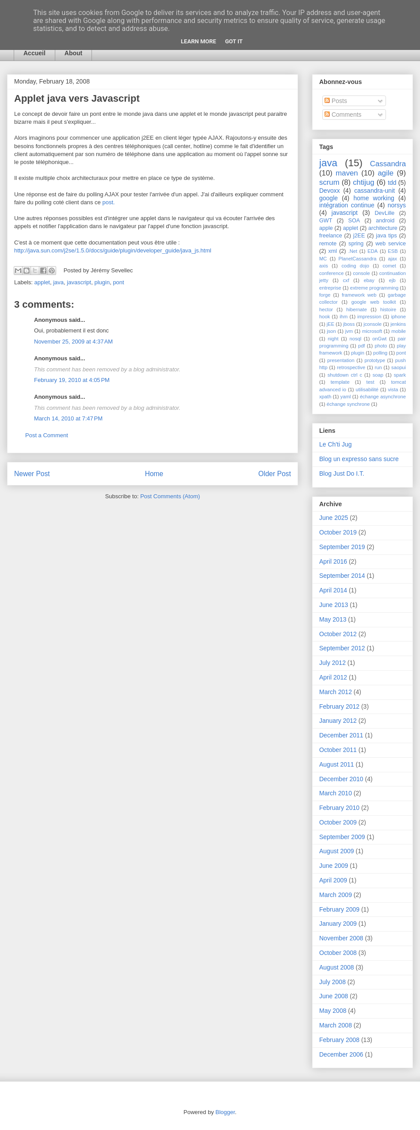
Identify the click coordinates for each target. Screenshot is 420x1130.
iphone (398, 316)
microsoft (372, 331)
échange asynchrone (383, 396)
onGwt (379, 338)
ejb (392, 280)
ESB (392, 251)
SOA (354, 221)
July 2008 (332, 981)
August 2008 (336, 967)
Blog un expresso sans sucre (359, 458)
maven (347, 173)
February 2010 (339, 807)
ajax (392, 258)
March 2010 (335, 793)
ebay (369, 280)
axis (323, 265)
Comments (343, 114)
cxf (346, 280)
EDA (372, 251)
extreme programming (374, 287)
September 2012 (342, 648)
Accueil (34, 53)
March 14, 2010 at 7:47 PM (68, 418)
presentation (341, 360)
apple (326, 228)
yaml (345, 396)
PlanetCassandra (358, 258)
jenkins (398, 324)
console (361, 273)
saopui (398, 367)
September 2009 (342, 836)
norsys (397, 205)
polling (380, 352)
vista (393, 389)
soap (378, 375)
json (331, 331)
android (385, 221)
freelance (330, 236)
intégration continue (346, 205)
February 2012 (339, 706)
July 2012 (332, 662)
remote (327, 244)
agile (385, 173)
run (378, 367)
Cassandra (388, 164)
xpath (325, 396)
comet (389, 265)
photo (380, 345)
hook (324, 316)
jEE (330, 324)
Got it (234, 41)
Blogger (225, 1112)
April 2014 (333, 590)
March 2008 (335, 1025)
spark (400, 375)
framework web (359, 295)
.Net (353, 251)
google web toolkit (373, 302)
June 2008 (333, 996)
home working (373, 198)
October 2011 (338, 749)
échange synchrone (348, 404)
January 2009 (338, 923)
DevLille (385, 213)
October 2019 (338, 532)
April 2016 (333, 561)
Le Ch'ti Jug (335, 444)
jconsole (372, 324)
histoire (388, 309)
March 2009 (335, 894)
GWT (325, 221)
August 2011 (336, 764)
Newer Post (32, 473)
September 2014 (342, 575)
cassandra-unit (374, 190)
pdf (361, 345)
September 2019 (342, 546)
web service (390, 244)
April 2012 (333, 677)
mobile (398, 331)
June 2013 (333, 604)
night (333, 338)
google (328, 198)
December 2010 (341, 779)
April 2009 (333, 880)
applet (42, 282)
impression (369, 316)
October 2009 (338, 822)
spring (355, 244)
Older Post (274, 473)
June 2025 (333, 517)
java (58, 282)
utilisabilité (366, 389)
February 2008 (339, 1039)
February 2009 (339, 909)
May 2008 (332, 1010)
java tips (386, 236)
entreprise (330, 287)
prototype (374, 360)
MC (323, 258)
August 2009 (336, 851)
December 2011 (341, 735)
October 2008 (338, 952)
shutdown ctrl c (345, 375)
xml (332, 251)
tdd (392, 182)
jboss (349, 324)
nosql (355, 338)
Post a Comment (46, 435)
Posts (336, 100)
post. (108, 202)
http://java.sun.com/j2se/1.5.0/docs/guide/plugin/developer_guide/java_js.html (112, 250)
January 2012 (338, 720)
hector (326, 309)
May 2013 (332, 619)
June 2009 (333, 865)
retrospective (351, 367)
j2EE (359, 236)
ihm (343, 316)
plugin (102, 282)
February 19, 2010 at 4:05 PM (72, 380)
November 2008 (341, 938)
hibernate (356, 309)
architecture (382, 228)
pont (118, 282)
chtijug (363, 182)
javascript (79, 282)
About (73, 53)
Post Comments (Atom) (170, 496)
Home (154, 473)
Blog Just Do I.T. (341, 473)
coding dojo (355, 265)
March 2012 (335, 691)
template (340, 382)
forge (325, 295)
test (370, 382)
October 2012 (338, 634)
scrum (329, 182)
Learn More (198, 41)
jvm (349, 331)
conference (331, 273)
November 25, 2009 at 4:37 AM (73, 341)
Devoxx (329, 190)
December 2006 (341, 1054)
